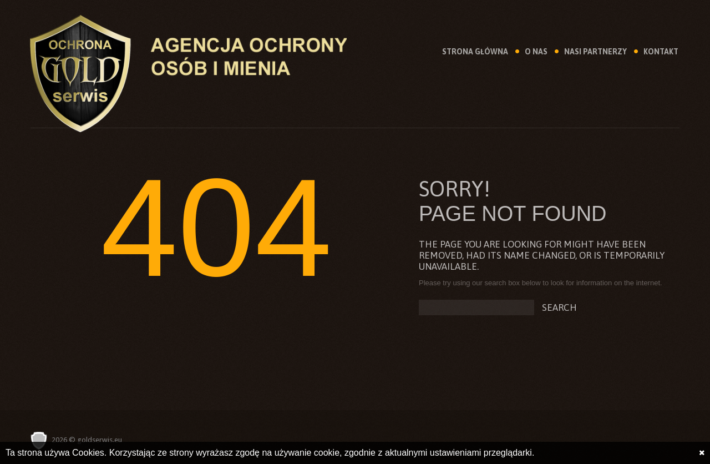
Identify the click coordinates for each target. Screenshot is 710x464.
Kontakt (660, 51)
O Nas (536, 51)
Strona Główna (475, 51)
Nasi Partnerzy (595, 51)
